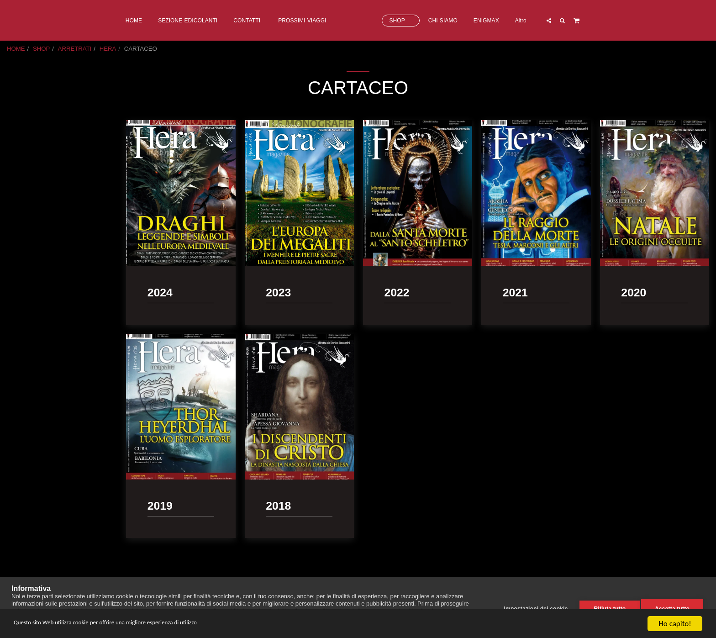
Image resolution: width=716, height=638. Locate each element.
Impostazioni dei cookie (532, 607)
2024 (23, 164)
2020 (23, 211)
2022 (23, 188)
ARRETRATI (75, 48)
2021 (23, 200)
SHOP (41, 48)
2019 (23, 223)
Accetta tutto (672, 607)
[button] (585, 20)
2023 (23, 176)
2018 (23, 235)
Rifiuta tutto (606, 607)
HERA (108, 48)
